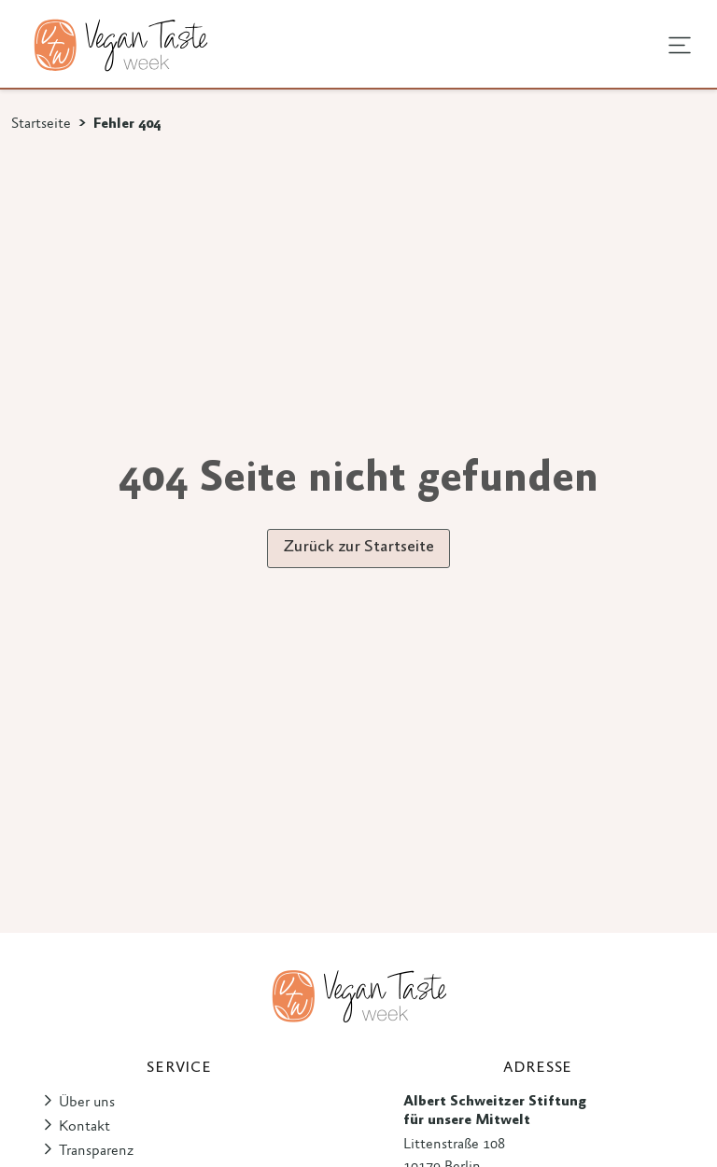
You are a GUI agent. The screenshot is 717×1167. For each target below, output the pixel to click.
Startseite (41, 124)
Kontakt (84, 1126)
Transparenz (96, 1151)
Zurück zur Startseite (358, 547)
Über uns (87, 1102)
